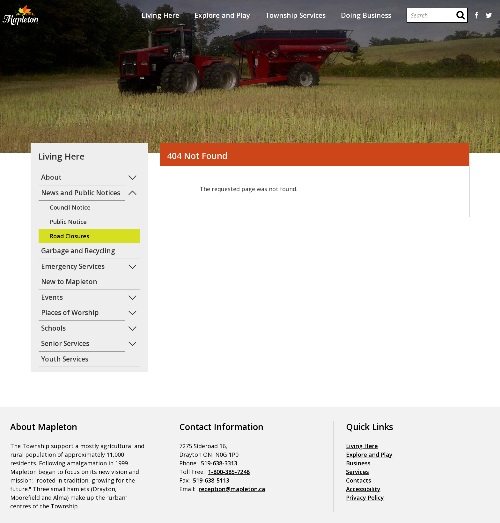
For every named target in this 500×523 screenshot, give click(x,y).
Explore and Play (369, 454)
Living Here (362, 446)
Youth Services (64, 359)
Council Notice (70, 207)
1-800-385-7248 (229, 472)
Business (358, 463)
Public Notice (68, 222)
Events (52, 297)
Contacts (358, 480)
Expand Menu (132, 178)
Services (357, 472)
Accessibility (363, 489)
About (51, 177)
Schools (53, 328)
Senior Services (65, 343)
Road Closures (69, 236)
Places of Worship (70, 312)
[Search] (430, 15)
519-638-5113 (211, 480)
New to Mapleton (69, 281)
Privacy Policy (365, 497)
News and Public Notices (80, 192)
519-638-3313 (219, 463)
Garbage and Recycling (78, 250)
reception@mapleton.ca (232, 489)
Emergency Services (73, 266)
